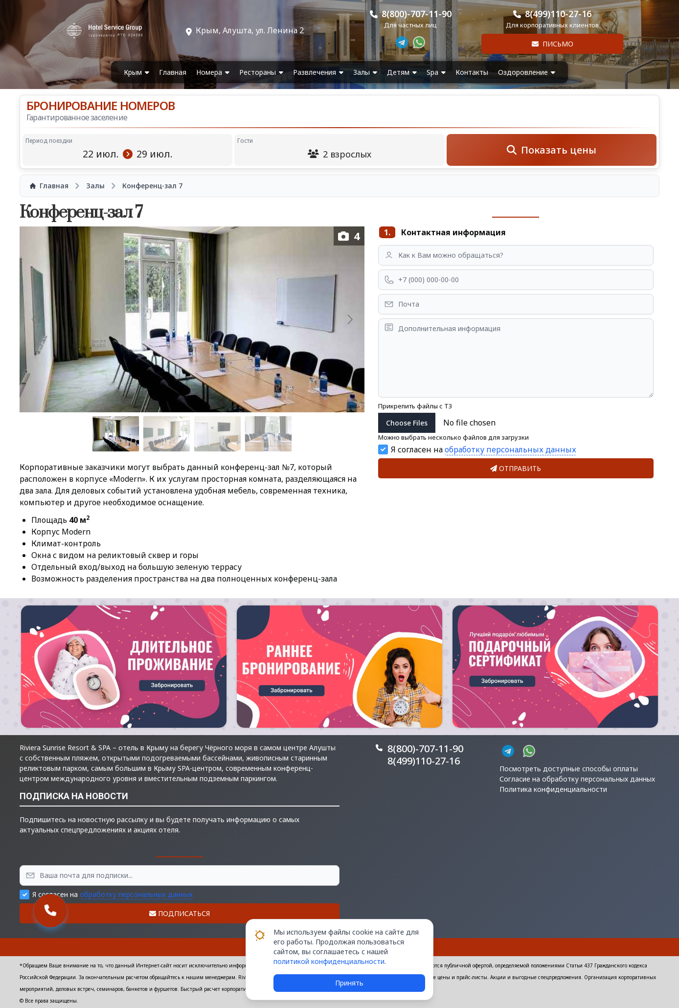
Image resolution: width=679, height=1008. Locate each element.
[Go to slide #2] (166, 433)
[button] (123, 666)
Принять (349, 982)
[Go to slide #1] (115, 433)
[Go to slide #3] (217, 433)
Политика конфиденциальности (553, 789)
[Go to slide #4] (268, 433)
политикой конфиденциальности (329, 961)
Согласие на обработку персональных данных (577, 779)
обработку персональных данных (510, 449)
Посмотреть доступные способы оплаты (568, 768)
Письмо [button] (552, 43)
